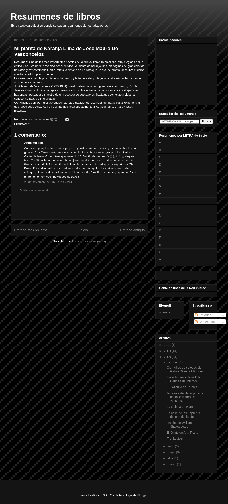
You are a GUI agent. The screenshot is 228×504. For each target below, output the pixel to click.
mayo (171, 452)
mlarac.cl (165, 312)
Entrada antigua (132, 230)
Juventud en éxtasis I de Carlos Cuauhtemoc (183, 379)
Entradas (203, 315)
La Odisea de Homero (182, 406)
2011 (168, 345)
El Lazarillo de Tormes (182, 387)
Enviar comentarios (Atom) (88, 241)
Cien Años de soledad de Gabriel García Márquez (185, 369)
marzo (172, 464)
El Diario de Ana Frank (182, 432)
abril (170, 458)
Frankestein (175, 438)
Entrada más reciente (30, 230)
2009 (168, 351)
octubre (173, 362)
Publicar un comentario (34, 190)
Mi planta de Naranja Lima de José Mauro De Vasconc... (185, 397)
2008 (168, 357)
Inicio (84, 230)
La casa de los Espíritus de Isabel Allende (183, 415)
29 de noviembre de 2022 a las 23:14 (48, 182)
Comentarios (205, 322)
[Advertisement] (79, 209)
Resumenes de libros (55, 16)
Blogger (142, 495)
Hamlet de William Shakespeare (179, 424)
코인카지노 (117, 156)
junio (171, 446)
